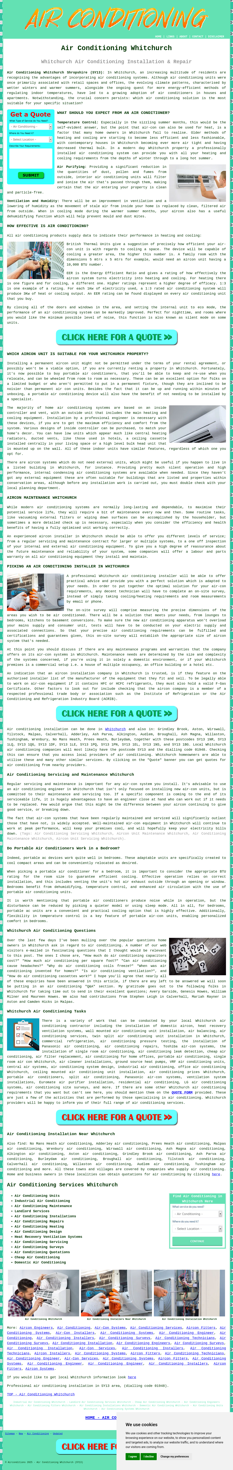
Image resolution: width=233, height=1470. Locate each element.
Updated (57, 1433)
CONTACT (197, 36)
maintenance (128, 512)
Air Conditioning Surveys (124, 1338)
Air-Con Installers (75, 1333)
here (216, 1174)
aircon (73, 278)
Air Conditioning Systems (126, 1333)
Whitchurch (115, 729)
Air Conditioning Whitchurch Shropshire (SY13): (56, 72)
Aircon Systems (39, 1369)
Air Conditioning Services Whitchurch (62, 1185)
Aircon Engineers (36, 1328)
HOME (158, 36)
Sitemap (10, 1433)
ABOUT (183, 36)
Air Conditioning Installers (65, 1338)
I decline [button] (149, 1456)
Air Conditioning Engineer (186, 1333)
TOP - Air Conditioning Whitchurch (41, 1394)
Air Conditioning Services (156, 1328)
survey (218, 591)
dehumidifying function (29, 216)
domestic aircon (177, 1026)
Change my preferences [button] (175, 1456)
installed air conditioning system (93, 153)
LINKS (170, 36)
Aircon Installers (52, 1353)
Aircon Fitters (201, 1328)
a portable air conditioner (62, 871)
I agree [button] (133, 1456)
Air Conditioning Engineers (143, 1343)
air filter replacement (58, 1057)
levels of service (206, 536)
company (219, 649)
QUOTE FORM (182, 1092)
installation (102, 483)
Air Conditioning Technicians (185, 1338)
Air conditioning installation (37, 729)
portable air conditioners (35, 1077)
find (21, 1144)
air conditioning (139, 576)
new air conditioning (153, 620)
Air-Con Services (97, 1348)
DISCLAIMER (216, 36)
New (21, 1433)
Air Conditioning (73, 1328)
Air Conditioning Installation (82, 1343)
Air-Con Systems (110, 1328)
